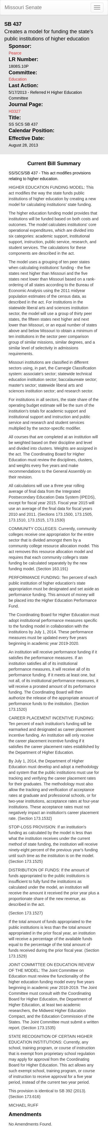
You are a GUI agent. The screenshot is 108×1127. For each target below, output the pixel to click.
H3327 (14, 111)
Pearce (15, 53)
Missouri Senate (23, 7)
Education (17, 79)
